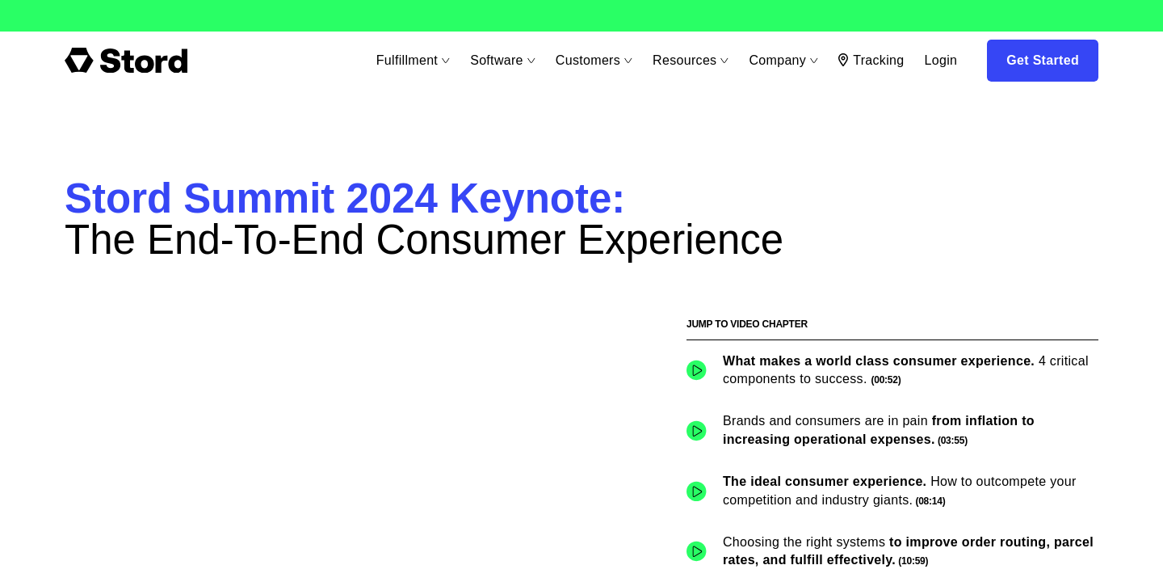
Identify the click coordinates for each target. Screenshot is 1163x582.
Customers (592, 60)
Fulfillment (410, 60)
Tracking (871, 60)
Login (940, 60)
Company (782, 60)
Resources (689, 60)
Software (500, 60)
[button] (892, 370)
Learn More (78, 16)
